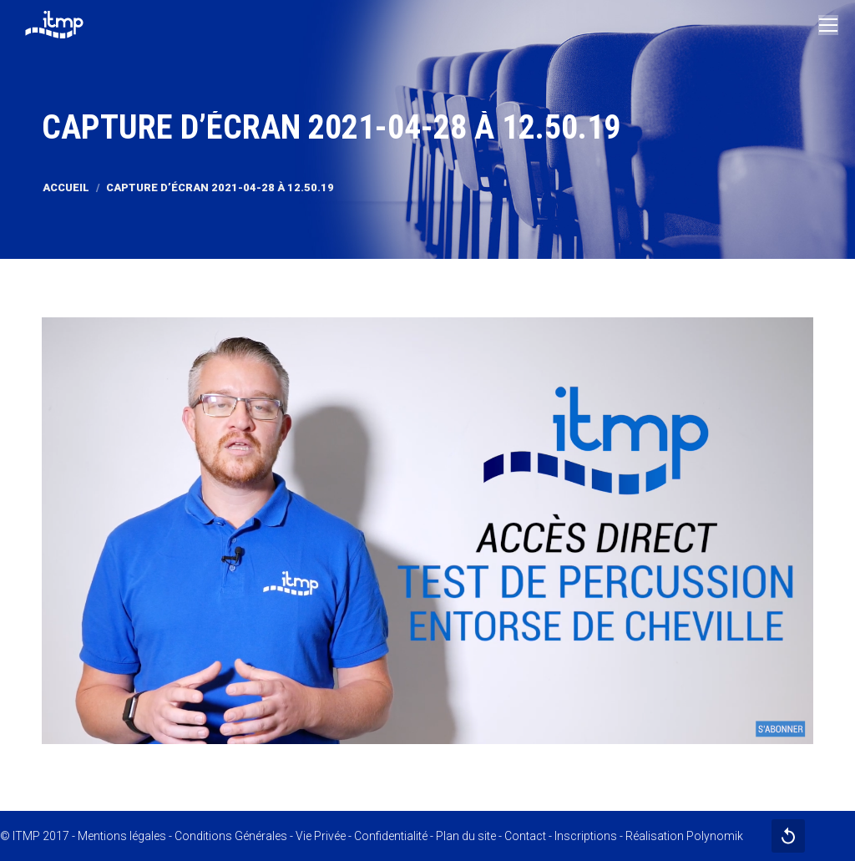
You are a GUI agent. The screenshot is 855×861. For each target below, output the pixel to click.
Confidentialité (391, 836)
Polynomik (714, 836)
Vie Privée (321, 836)
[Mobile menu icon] (828, 25)
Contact (525, 836)
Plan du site (466, 836)
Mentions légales (122, 836)
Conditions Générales (231, 836)
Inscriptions (585, 836)
